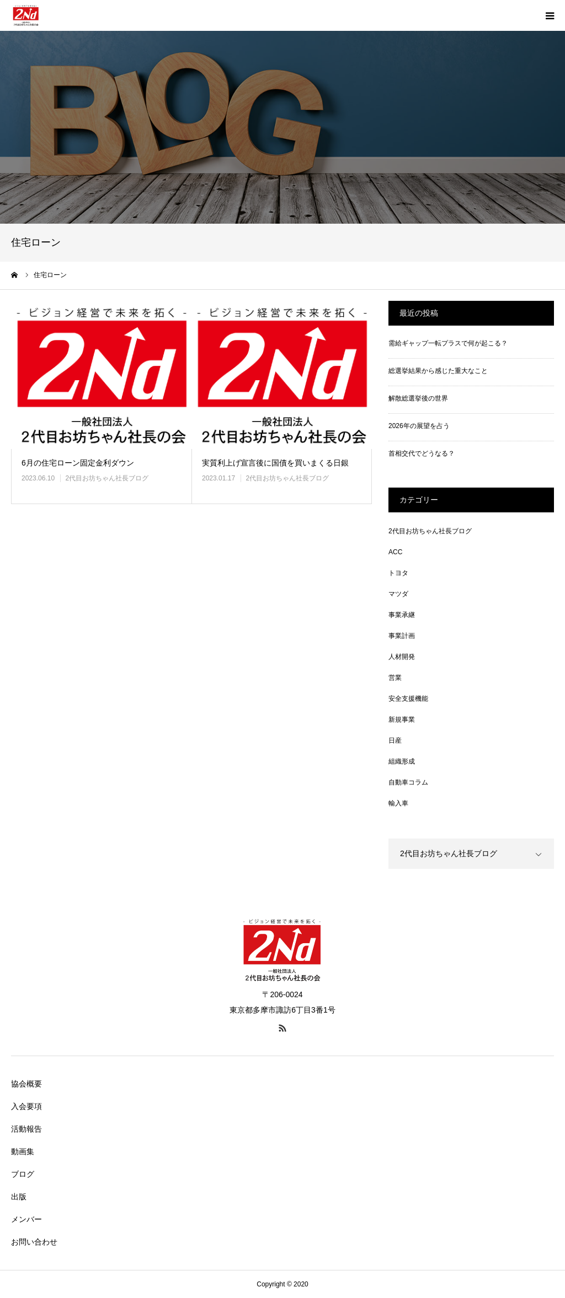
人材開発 (401, 657)
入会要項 (26, 1106)
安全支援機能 (408, 698)
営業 (395, 678)
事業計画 (401, 636)
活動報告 (26, 1128)
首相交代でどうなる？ (421, 453)
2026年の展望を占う (419, 426)
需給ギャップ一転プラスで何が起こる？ (448, 343)
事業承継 (401, 615)
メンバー (26, 1219)
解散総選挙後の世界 (418, 398)
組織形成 (401, 761)
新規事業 (401, 719)
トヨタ (398, 573)
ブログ (22, 1174)
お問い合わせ (34, 1241)
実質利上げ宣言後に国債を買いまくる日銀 (275, 462)
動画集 (22, 1151)
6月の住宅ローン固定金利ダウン (78, 462)
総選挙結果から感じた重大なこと (438, 371)
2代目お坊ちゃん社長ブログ (106, 478)
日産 (395, 740)
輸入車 (398, 803)
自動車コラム (408, 782)
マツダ (398, 594)
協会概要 (26, 1083)
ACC (395, 552)
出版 (18, 1196)
